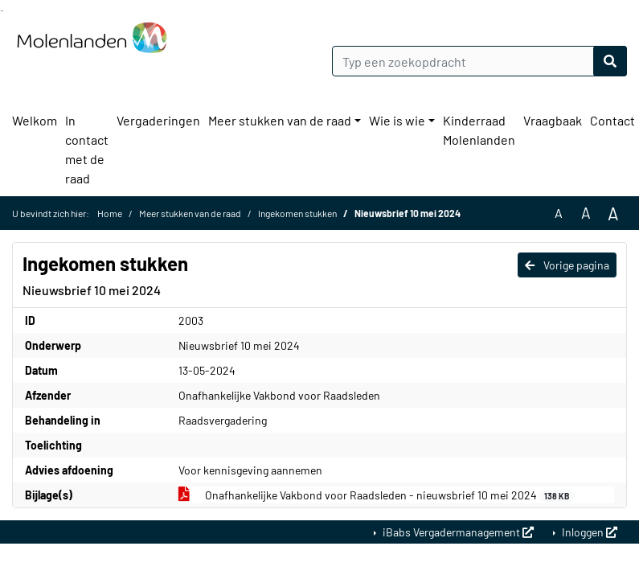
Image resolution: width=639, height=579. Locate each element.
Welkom (34, 120)
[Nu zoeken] (610, 61)
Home (109, 213)
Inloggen (588, 532)
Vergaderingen (158, 120)
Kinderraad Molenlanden (479, 130)
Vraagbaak (552, 120)
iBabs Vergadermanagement (457, 532)
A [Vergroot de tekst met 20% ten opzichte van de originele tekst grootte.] (586, 212)
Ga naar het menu (2, 10)
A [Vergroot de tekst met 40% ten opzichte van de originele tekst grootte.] (613, 213)
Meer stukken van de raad (279, 120)
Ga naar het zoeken (1, 10)
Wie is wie (397, 120)
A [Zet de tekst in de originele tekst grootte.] (559, 212)
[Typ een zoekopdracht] (480, 61)
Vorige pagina (567, 265)
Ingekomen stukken (297, 213)
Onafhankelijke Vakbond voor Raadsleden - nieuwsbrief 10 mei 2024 (377, 495)
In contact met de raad (87, 149)
